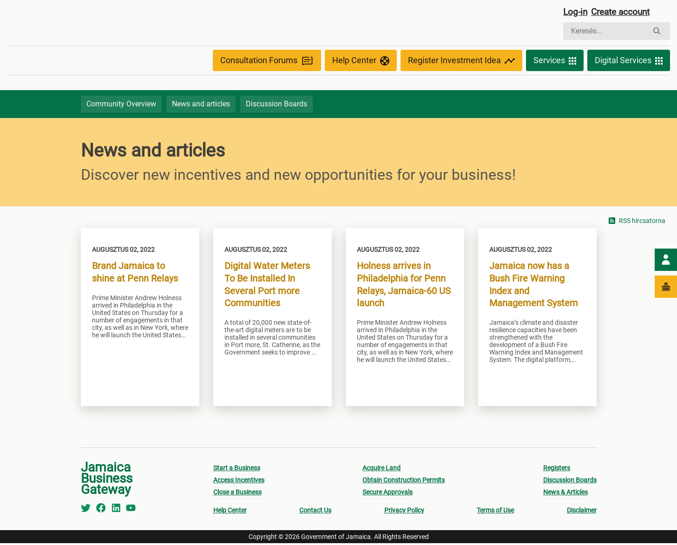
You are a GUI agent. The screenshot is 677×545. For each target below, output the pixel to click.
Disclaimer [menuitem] (582, 512)
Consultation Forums (267, 61)
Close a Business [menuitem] (237, 494)
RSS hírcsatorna (637, 223)
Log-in (576, 12)
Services (554, 61)
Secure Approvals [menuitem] (387, 494)
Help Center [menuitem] (230, 512)
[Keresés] (605, 31)
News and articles (201, 105)
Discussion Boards (276, 105)
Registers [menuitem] (556, 469)
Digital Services (629, 61)
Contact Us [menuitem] (315, 512)
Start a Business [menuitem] (236, 469)
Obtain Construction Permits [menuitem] (403, 482)
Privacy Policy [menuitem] (404, 512)
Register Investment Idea (461, 61)
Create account (624, 12)
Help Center (360, 61)
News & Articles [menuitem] (565, 494)
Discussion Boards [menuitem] (570, 482)
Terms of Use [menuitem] (495, 512)
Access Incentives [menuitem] (238, 482)
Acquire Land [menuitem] (381, 469)
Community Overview (121, 105)
